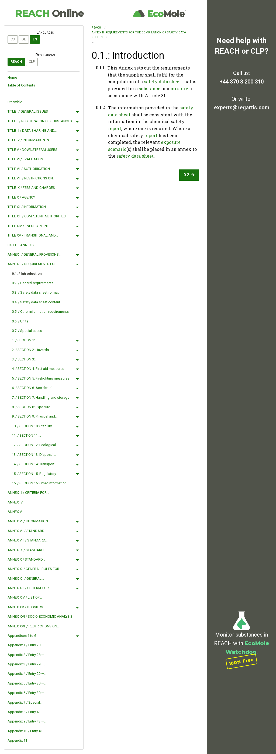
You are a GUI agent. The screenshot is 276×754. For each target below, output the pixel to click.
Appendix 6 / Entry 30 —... (27, 693)
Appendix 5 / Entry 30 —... (27, 683)
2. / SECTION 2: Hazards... (31, 350)
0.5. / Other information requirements (40, 312)
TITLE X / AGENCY (21, 197)
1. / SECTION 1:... (24, 340)
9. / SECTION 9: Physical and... (34, 416)
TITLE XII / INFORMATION (27, 207)
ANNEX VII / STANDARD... (27, 531)
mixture (179, 88)
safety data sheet (162, 81)
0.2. (189, 175)
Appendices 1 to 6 (22, 636)
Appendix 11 (17, 740)
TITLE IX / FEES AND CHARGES (31, 188)
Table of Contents (21, 85)
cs (13, 39)
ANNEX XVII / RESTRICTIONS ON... (34, 626)
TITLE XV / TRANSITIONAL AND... (33, 235)
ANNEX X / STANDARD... (26, 559)
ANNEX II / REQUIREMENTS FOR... (33, 264)
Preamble (15, 102)
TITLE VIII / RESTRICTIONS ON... (31, 178)
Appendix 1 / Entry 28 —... (27, 645)
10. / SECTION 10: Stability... (33, 426)
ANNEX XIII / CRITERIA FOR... (29, 588)
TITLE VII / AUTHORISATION (29, 169)
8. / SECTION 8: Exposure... (32, 407)
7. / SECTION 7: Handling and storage (40, 397)
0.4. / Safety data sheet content (36, 302)
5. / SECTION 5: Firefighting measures (40, 378)
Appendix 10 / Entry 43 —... (28, 731)
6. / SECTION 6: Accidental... (33, 388)
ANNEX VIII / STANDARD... (27, 540)
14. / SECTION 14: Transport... (34, 464)
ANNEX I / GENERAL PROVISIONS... (34, 254)
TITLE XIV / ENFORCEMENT (28, 226)
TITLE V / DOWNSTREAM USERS (32, 150)
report (114, 128)
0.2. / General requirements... (34, 283)
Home (12, 77)
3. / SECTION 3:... (24, 359)
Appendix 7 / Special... (25, 702)
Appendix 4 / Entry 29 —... (27, 674)
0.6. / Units (20, 321)
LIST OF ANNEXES (22, 245)
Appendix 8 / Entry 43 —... (27, 712)
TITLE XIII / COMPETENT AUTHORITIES (37, 216)
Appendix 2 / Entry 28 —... (27, 655)
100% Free (241, 661)
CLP (32, 62)
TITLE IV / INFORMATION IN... (29, 140)
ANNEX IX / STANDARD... (27, 550)
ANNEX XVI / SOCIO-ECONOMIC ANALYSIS (40, 616)
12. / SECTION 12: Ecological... (35, 445)
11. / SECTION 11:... (26, 435)
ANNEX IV (15, 502)
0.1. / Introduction (27, 274)
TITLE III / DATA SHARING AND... (32, 130)
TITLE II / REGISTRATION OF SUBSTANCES (40, 121)
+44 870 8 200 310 (242, 81)
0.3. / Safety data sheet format (35, 292)
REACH (49, 13)
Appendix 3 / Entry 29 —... (27, 664)
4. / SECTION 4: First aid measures (38, 369)
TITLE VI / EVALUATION (25, 159)
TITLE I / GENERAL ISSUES (28, 111)
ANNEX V (15, 512)
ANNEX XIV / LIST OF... (25, 597)
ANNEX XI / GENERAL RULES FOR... (35, 569)
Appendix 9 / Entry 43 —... (27, 721)
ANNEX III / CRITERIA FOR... (28, 493)
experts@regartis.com (241, 107)
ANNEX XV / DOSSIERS (25, 607)
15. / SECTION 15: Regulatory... (35, 474)
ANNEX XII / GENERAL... (26, 578)
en (35, 39)
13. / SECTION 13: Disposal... (34, 455)
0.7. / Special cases (27, 331)
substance (149, 88)
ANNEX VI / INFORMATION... (29, 521)
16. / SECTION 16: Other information (39, 483)
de (24, 39)
